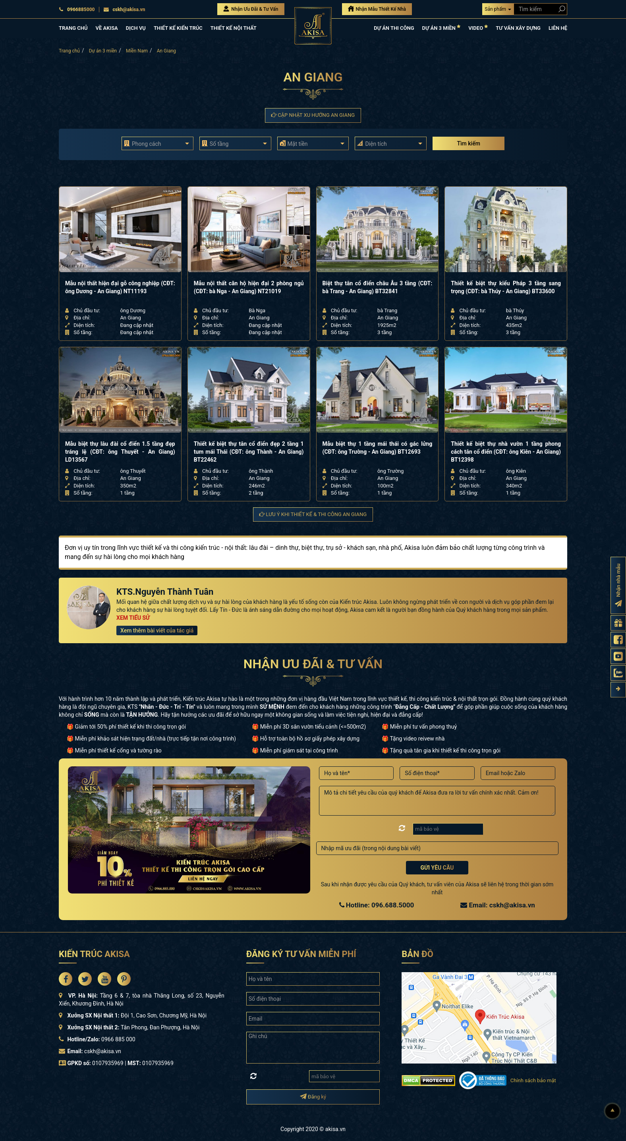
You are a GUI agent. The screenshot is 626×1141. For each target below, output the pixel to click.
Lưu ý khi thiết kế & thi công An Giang (313, 514)
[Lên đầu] (612, 1111)
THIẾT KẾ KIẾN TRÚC (178, 28)
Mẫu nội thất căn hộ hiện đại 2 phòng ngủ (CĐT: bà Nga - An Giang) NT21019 (249, 287)
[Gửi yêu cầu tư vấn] (618, 622)
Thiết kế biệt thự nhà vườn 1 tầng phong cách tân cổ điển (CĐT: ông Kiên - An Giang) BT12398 (506, 452)
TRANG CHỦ (73, 28)
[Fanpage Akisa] (618, 639)
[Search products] (560, 9)
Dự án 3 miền (103, 51)
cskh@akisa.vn (124, 9)
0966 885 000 (118, 1039)
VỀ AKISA (106, 28)
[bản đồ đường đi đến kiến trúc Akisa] (479, 1017)
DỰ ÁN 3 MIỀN (441, 27)
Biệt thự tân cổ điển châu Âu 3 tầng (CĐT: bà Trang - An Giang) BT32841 (378, 287)
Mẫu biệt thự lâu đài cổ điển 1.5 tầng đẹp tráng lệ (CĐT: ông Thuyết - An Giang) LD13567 (120, 452)
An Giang (166, 51)
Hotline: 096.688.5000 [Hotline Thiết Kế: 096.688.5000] (376, 905)
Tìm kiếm (468, 143)
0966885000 (77, 9)
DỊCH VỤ (136, 28)
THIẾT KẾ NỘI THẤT (234, 28)
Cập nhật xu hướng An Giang (313, 115)
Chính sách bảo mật (533, 1080)
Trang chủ (69, 51)
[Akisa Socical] (65, 979)
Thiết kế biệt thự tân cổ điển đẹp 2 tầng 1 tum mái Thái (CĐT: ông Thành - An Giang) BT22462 (249, 452)
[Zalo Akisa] (618, 672)
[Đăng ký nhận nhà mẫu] (618, 585)
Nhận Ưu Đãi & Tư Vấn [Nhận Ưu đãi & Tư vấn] (250, 9)
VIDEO (478, 27)
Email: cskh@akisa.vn (497, 905)
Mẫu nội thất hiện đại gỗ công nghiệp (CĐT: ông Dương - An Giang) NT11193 (120, 287)
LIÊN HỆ (558, 28)
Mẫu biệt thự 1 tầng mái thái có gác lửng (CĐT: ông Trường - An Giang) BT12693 (378, 448)
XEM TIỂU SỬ (133, 618)
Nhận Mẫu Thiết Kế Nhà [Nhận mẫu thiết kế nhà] (377, 9)
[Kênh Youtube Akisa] (618, 656)
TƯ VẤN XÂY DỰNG (518, 28)
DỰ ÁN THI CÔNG (394, 28)
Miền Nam (137, 51)
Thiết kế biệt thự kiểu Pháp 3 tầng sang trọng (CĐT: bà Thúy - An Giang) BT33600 (506, 287)
